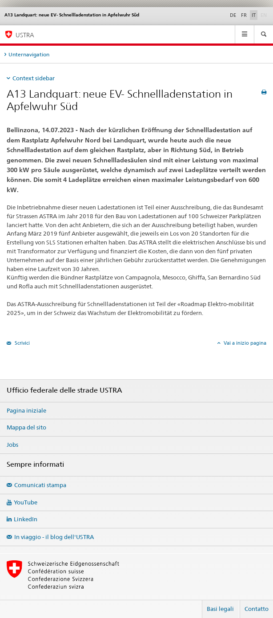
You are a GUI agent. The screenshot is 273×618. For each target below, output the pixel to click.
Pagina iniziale (26, 410)
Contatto (257, 608)
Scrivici (21, 343)
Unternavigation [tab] (28, 54)
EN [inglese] (265, 14)
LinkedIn (25, 519)
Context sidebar (33, 78)
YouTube (25, 502)
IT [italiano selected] (254, 15)
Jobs (12, 444)
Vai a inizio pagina (244, 343)
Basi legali (220, 608)
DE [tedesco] (233, 15)
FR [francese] (244, 15)
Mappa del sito (26, 427)
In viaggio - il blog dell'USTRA (54, 536)
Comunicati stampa (40, 484)
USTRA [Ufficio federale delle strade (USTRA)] (25, 35)
